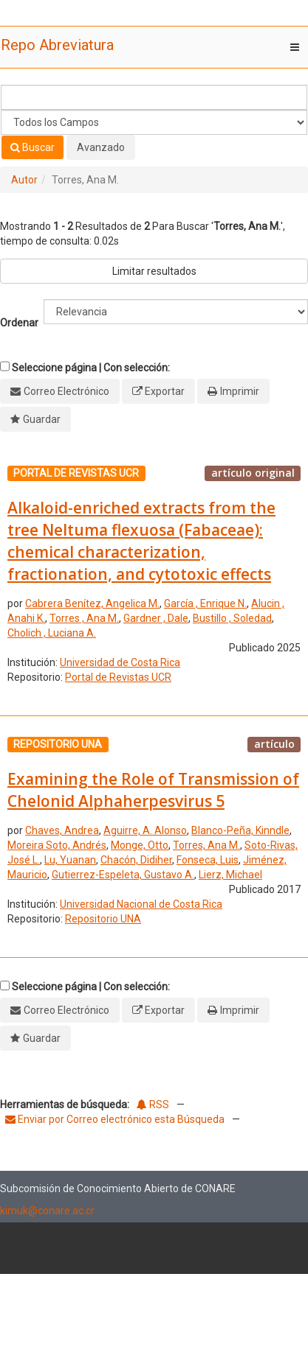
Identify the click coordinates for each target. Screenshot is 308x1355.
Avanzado (101, 147)
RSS (153, 1104)
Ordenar (19, 323)
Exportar (165, 391)
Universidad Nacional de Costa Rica (141, 904)
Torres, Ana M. (206, 845)
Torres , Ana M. (84, 618)
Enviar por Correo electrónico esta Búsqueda (116, 1119)
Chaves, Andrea (62, 830)
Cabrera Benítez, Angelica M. (92, 603)
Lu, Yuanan (70, 860)
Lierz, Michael (230, 874)
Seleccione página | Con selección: (91, 368)
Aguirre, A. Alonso (145, 830)
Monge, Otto (139, 845)
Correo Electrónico (66, 391)
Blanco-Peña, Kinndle (240, 830)
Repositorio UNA (103, 919)
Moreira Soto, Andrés (56, 845)
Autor (24, 180)
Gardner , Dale (155, 618)
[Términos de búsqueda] (154, 97)
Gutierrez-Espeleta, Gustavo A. (123, 874)
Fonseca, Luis (208, 860)
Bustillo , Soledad (232, 618)
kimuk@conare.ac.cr (47, 1210)
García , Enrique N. (205, 603)
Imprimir (239, 391)
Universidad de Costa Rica (120, 662)
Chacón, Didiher (136, 860)
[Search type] (154, 122)
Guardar (42, 419)
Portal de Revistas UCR (118, 677)
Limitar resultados (154, 271)
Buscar (32, 147)
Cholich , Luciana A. (51, 633)
